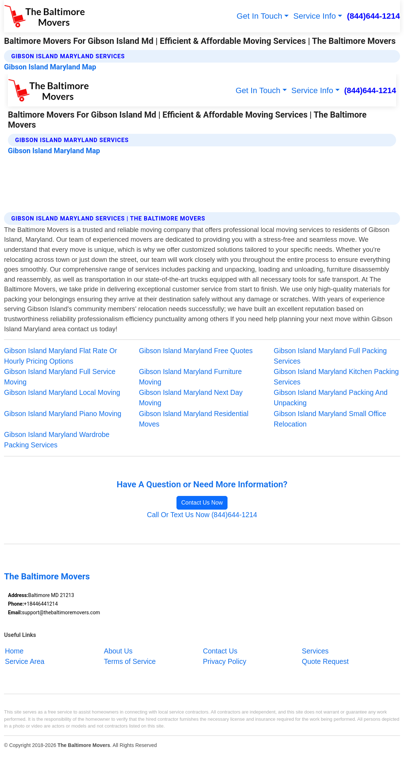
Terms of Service (130, 661)
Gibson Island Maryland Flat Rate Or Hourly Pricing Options (60, 356)
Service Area (25, 661)
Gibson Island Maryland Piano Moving (62, 414)
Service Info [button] (314, 16)
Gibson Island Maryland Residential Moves (193, 419)
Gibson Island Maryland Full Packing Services (330, 356)
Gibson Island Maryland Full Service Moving (59, 377)
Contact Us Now (202, 503)
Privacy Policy (224, 661)
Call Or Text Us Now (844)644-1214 (202, 515)
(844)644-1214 (373, 16)
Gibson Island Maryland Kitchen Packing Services (336, 377)
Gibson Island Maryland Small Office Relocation (330, 419)
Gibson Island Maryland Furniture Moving (190, 377)
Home (14, 651)
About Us (118, 651)
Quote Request (325, 661)
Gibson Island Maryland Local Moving (62, 392)
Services (315, 651)
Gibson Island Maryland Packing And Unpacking (331, 397)
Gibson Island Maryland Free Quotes (196, 351)
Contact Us (220, 651)
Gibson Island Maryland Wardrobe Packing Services (56, 439)
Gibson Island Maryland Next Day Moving (191, 397)
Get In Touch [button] (259, 16)
